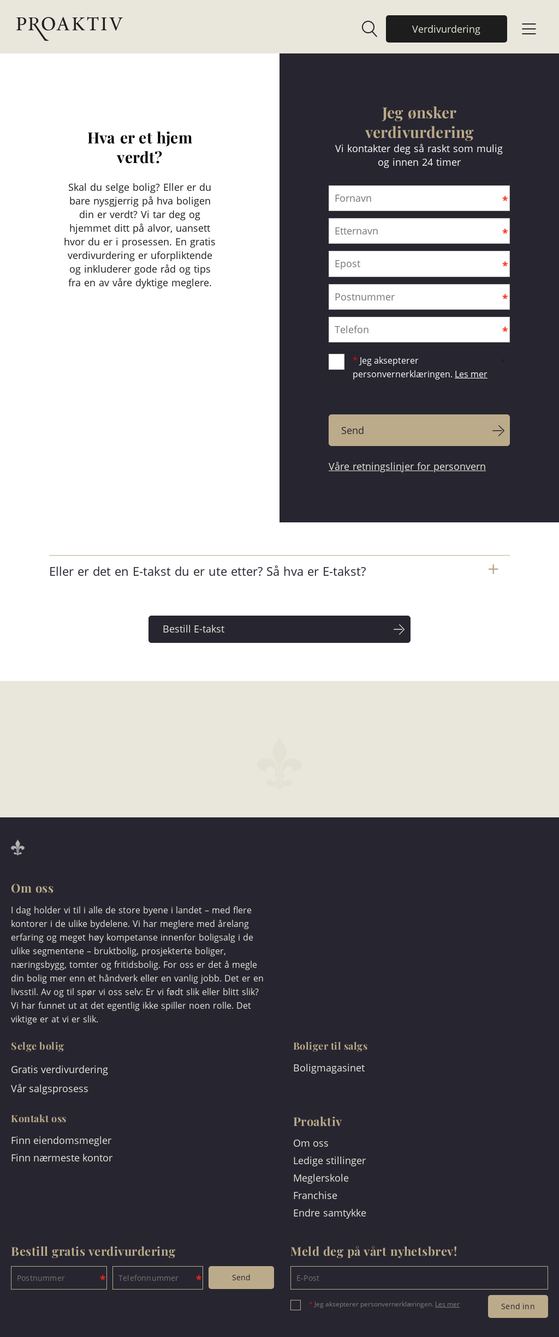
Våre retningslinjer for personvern (407, 466)
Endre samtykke (329, 1212)
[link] (364, 29)
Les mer (471, 374)
